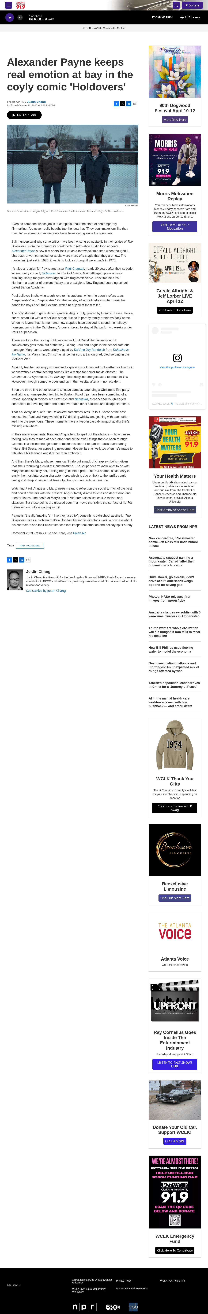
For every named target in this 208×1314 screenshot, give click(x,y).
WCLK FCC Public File (172, 1280)
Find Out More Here (174, 898)
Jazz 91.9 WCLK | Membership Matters (104, 28)
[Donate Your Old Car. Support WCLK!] (175, 1100)
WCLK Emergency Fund (175, 1239)
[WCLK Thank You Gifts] (175, 745)
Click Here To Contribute (175, 1250)
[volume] (20, 17)
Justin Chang (36, 101)
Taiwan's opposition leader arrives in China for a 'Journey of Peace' (174, 685)
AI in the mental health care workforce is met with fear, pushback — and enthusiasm (170, 702)
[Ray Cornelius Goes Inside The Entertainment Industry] (175, 1002)
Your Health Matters (175, 476)
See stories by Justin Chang (46, 590)
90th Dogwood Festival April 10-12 (175, 108)
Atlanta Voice (175, 959)
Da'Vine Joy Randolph (89, 349)
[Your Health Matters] (175, 442)
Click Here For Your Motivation (175, 227)
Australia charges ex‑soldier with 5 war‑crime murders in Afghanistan (175, 614)
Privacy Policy (123, 1280)
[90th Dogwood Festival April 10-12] (175, 72)
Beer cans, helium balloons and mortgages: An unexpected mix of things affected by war (174, 667)
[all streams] (190, 17)
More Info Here (175, 119)
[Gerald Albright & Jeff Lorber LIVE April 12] (175, 263)
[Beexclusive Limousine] (175, 850)
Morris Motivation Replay (174, 196)
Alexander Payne (24, 251)
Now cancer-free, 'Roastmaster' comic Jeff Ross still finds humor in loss (173, 542)
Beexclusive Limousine (175, 886)
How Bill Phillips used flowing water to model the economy (171, 649)
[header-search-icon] (176, 5)
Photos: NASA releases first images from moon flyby (169, 598)
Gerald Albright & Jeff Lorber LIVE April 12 (175, 296)
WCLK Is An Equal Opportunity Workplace (88, 1290)
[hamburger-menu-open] (8, 5)
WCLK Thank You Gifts (175, 781)
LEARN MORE (175, 1141)
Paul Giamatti (74, 268)
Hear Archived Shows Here (174, 510)
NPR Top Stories (30, 545)
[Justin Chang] (15, 579)
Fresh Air (79, 533)
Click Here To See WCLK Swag (175, 808)
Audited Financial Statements (132, 1288)
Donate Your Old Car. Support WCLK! (175, 1130)
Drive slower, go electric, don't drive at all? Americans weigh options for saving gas (171, 581)
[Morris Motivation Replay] (175, 160)
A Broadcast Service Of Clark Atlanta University (92, 1281)
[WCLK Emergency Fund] (175, 1192)
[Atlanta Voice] (175, 931)
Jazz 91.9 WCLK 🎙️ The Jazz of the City (174, 403)
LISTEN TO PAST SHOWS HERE (174, 1064)
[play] (9, 18)
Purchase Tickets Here (175, 310)
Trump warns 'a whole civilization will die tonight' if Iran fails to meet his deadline (174, 632)
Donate (193, 5)
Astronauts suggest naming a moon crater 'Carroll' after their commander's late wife (172, 561)
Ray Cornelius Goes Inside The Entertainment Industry (175, 1040)
